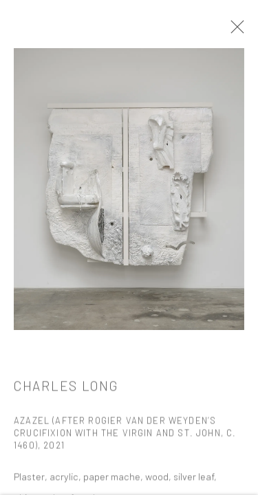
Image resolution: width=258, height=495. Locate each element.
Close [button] (235, 31)
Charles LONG (66, 339)
